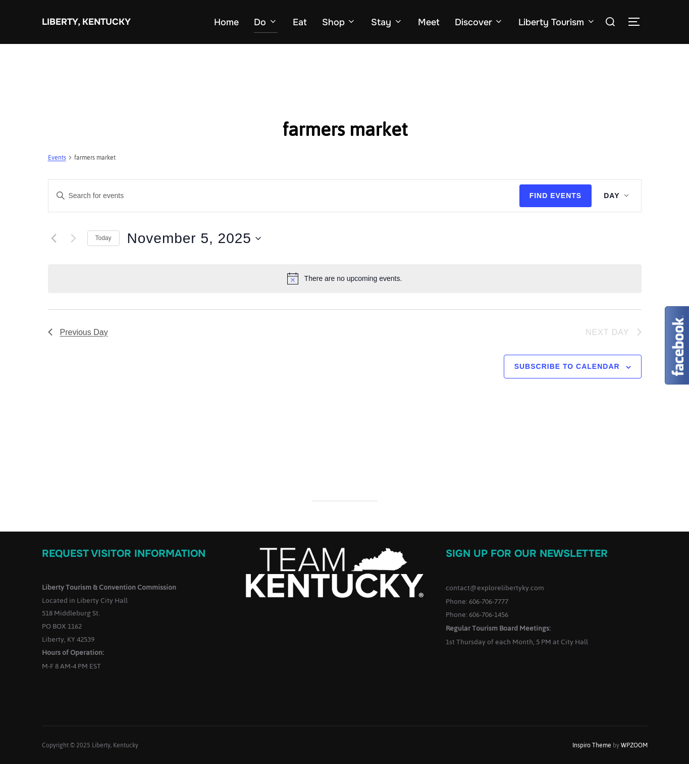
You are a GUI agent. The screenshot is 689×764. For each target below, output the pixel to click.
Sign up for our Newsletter (527, 553)
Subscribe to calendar (567, 366)
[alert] (345, 278)
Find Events (555, 196)
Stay (387, 22)
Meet (429, 22)
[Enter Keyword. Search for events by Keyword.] (283, 196)
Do (266, 22)
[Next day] (74, 238)
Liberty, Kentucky (85, 21)
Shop (339, 22)
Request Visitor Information (123, 553)
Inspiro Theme (591, 745)
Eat (300, 22)
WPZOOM (634, 745)
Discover (479, 22)
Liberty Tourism (557, 22)
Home (226, 22)
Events (57, 158)
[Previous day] (54, 238)
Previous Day (78, 332)
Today (103, 238)
